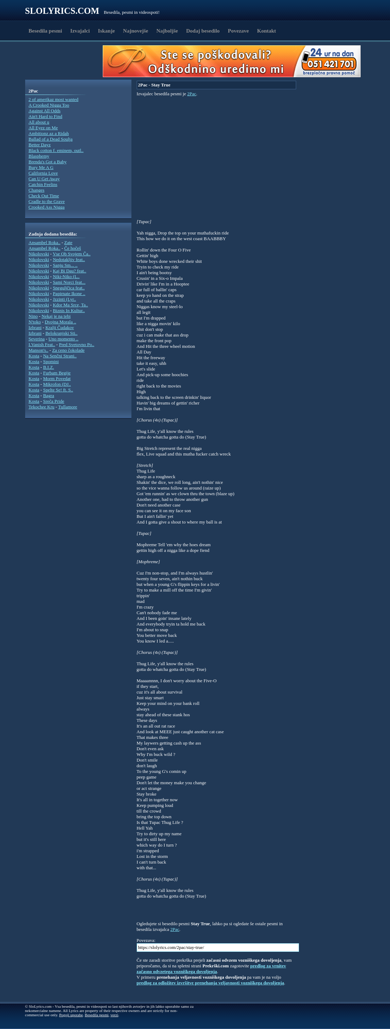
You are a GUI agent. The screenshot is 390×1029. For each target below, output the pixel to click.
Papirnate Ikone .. (69, 293)
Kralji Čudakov (59, 327)
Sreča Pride (53, 401)
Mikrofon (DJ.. (57, 384)
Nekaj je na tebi (55, 316)
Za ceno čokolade (68, 350)
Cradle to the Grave (47, 201)
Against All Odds (45, 110)
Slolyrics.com (62, 11)
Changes (37, 190)
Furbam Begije (57, 372)
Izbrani (35, 327)
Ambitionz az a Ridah (49, 133)
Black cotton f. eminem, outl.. (56, 150)
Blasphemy (39, 156)
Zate (68, 242)
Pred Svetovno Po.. (76, 344)
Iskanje (106, 31)
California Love (43, 173)
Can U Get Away (44, 178)
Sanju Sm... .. (65, 265)
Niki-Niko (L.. (66, 276)
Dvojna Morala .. (60, 321)
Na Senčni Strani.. (60, 355)
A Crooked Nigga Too (49, 105)
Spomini (51, 361)
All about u (39, 122)
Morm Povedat (57, 378)
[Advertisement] (66, 61)
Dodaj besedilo (203, 31)
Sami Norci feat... (69, 282)
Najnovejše (135, 31)
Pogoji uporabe (71, 1015)
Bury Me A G (41, 167)
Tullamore (67, 406)
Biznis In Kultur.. (69, 310)
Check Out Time (44, 195)
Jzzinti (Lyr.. (64, 299)
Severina (37, 338)
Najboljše (167, 31)
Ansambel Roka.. (45, 242)
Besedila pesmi (45, 31)
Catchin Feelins (43, 184)
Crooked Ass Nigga (47, 207)
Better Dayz (40, 144)
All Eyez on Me (43, 127)
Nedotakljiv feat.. (69, 259)
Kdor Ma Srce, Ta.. (70, 304)
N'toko (35, 321)
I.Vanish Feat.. (42, 344)
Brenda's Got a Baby (48, 161)
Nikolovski (39, 253)
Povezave (238, 31)
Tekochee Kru (42, 406)
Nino (33, 316)
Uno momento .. (64, 338)
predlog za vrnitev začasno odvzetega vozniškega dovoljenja (211, 968)
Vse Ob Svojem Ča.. (72, 253)
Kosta (34, 355)
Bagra (48, 395)
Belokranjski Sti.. (61, 333)
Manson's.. (39, 350)
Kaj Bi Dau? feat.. (69, 270)
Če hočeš (72, 248)
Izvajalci (80, 31)
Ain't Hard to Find (45, 116)
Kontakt (266, 31)
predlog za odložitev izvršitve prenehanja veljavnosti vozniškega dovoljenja (210, 982)
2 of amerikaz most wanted (54, 99)
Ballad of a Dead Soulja (51, 139)
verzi (114, 1015)
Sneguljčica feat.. (69, 287)
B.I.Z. (48, 367)
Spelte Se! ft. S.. (58, 389)
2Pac (191, 93)
